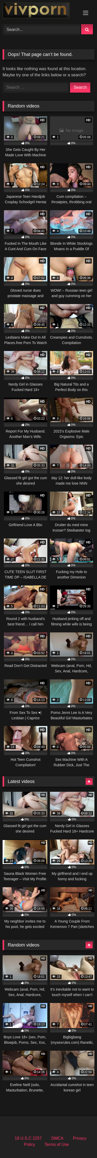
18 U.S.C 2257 (28, 1138)
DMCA (57, 1138)
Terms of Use (56, 1144)
